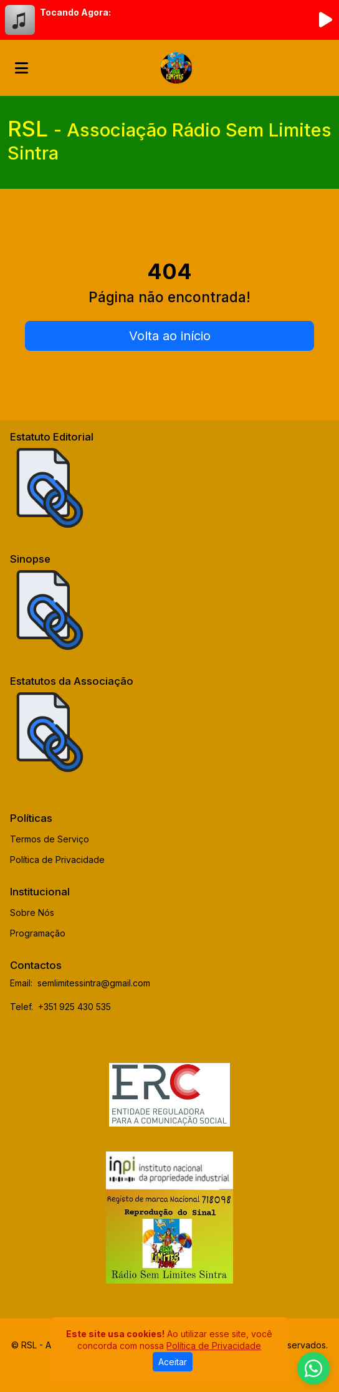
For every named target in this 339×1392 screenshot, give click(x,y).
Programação (37, 933)
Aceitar (172, 1361)
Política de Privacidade (57, 859)
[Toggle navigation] (21, 68)
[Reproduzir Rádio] (325, 20)
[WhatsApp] (313, 1368)
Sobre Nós (32, 912)
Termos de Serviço (49, 839)
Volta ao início (170, 335)
